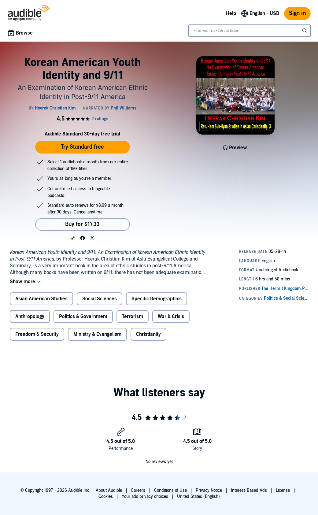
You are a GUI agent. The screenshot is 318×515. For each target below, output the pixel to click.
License (283, 490)
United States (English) (198, 496)
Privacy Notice (209, 490)
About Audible (109, 490)
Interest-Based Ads (249, 490)
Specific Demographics (156, 299)
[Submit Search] (305, 30)
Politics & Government (83, 316)
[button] (72, 238)
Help (231, 13)
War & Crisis (171, 316)
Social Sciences (99, 299)
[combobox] (249, 30)
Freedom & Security (37, 334)
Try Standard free (82, 147)
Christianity (148, 334)
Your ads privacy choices (145, 496)
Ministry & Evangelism (97, 334)
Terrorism (132, 316)
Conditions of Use (170, 490)
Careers (138, 490)
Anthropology (29, 316)
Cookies (105, 496)
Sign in (297, 13)
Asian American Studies (41, 299)
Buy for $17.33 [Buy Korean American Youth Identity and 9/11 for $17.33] (82, 224)
